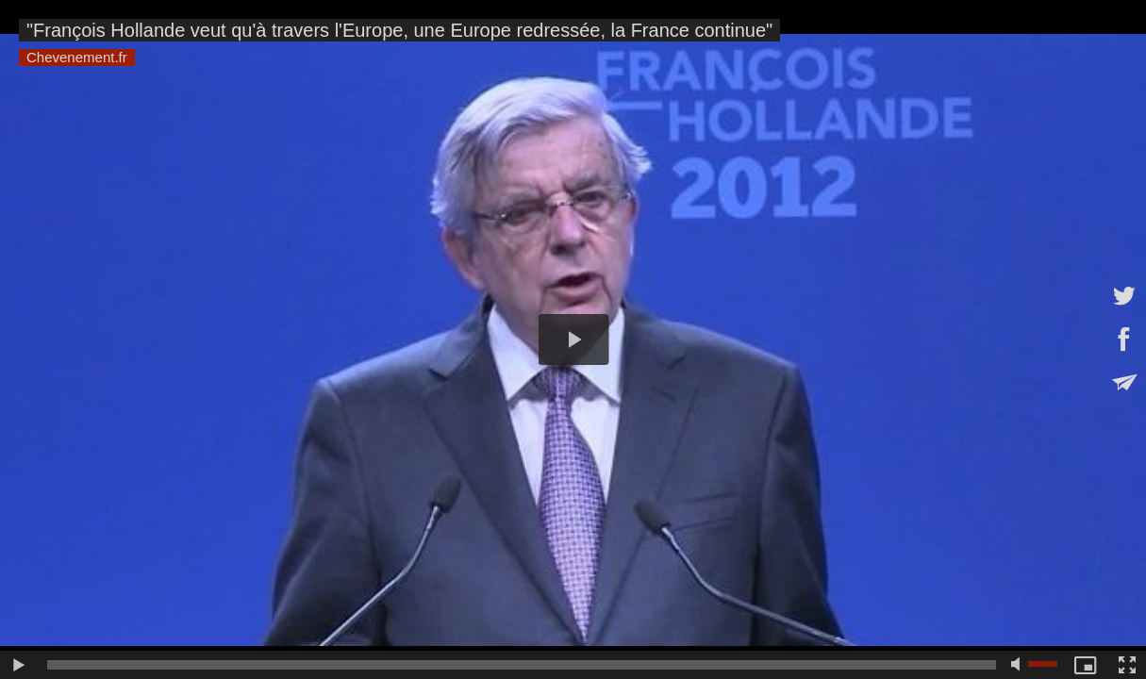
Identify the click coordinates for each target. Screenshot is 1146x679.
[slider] (521, 665)
